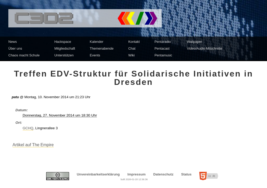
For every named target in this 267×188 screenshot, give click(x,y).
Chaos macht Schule (24, 55)
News (12, 42)
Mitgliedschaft (64, 48)
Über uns (15, 48)
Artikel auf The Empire (33, 145)
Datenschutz (163, 174)
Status (186, 174)
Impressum (136, 174)
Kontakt (134, 42)
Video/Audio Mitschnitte (204, 48)
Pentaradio (162, 42)
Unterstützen (64, 55)
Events (95, 55)
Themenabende (101, 48)
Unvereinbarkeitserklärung (98, 174)
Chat (131, 48)
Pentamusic (163, 55)
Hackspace (62, 42)
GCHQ (28, 128)
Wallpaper (194, 42)
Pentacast (161, 48)
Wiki (131, 55)
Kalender (96, 42)
